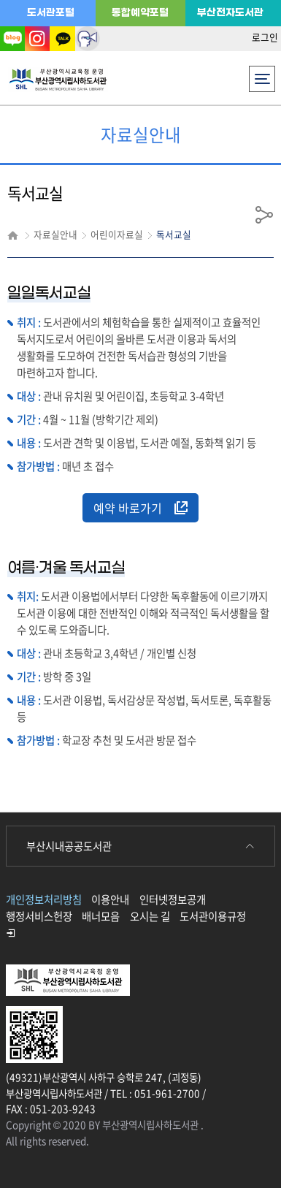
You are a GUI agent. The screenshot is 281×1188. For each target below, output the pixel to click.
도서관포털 (50, 13)
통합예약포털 (140, 13)
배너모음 (101, 916)
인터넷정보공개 (172, 899)
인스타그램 (37, 38)
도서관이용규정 (213, 916)
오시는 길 (150, 916)
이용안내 (110, 899)
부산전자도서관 (230, 13)
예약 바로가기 (140, 508)
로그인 (265, 37)
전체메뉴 (262, 75)
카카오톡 (62, 38)
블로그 (12, 38)
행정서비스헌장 (39, 916)
